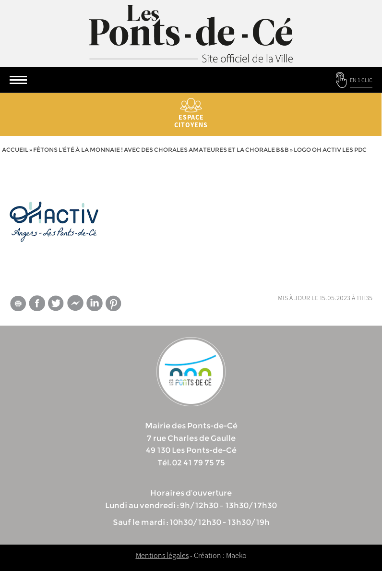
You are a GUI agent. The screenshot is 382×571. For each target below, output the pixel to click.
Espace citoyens (191, 113)
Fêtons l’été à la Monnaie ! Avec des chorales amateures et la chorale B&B (161, 149)
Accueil (15, 149)
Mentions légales (162, 555)
